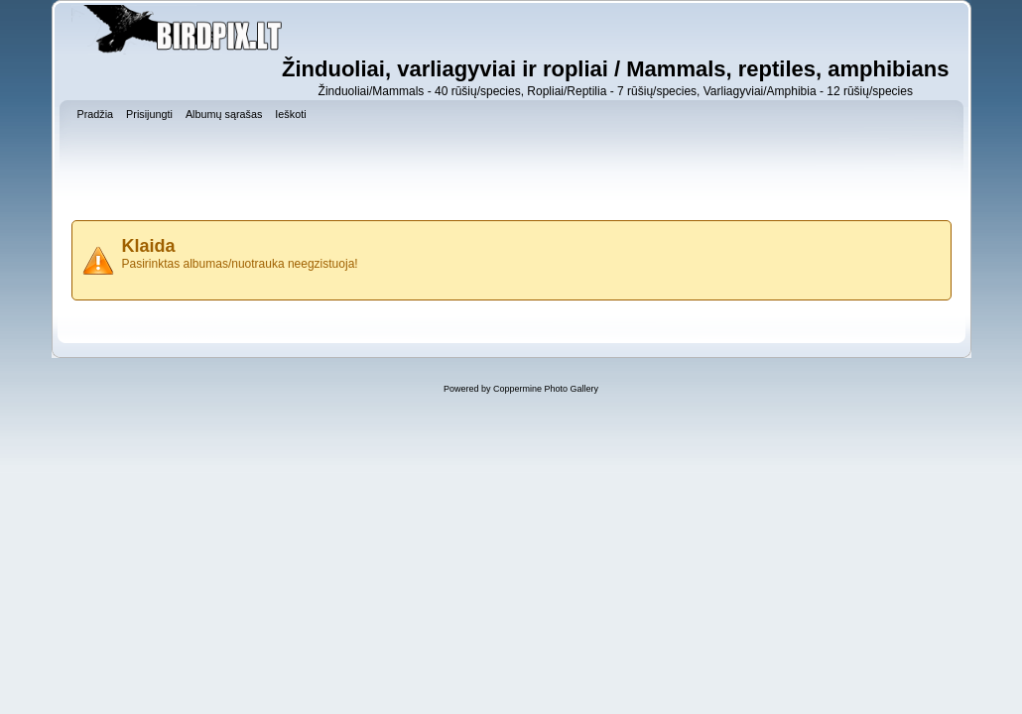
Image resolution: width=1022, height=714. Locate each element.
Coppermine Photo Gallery (545, 389)
